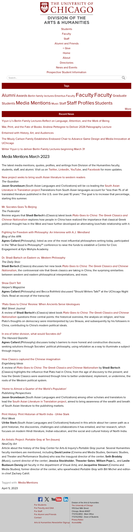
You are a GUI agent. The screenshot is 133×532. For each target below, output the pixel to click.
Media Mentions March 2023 (25, 156)
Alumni (9, 95)
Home (66, 53)
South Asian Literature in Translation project (39, 401)
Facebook (94, 169)
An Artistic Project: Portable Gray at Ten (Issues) (31, 440)
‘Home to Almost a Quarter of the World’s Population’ (34, 389)
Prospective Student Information (66, 72)
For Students (40, 504)
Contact (38, 517)
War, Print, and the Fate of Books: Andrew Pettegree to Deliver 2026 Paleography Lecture (57, 127)
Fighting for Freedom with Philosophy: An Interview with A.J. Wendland (46, 232)
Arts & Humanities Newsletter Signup (52, 522)
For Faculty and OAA (44, 508)
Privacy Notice (77, 519)
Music (55, 104)
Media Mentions (33, 102)
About (66, 58)
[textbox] (66, 78)
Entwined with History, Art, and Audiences (28, 133)
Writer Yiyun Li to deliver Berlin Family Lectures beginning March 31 (43, 149)
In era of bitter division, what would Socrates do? (31, 334)
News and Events (66, 67)
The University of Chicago (82, 505)
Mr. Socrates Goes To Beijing (19, 207)
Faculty (66, 34)
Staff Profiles (80, 102)
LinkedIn (63, 169)
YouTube (75, 169)
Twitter (53, 169)
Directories (66, 63)
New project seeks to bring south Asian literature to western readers (43, 177)
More (128, 109)
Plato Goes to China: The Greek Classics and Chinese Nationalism (57, 368)
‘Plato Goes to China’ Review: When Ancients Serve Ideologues (41, 304)
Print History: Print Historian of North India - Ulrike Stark (35, 414)
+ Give (66, 48)
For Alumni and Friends (45, 514)
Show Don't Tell (11, 283)
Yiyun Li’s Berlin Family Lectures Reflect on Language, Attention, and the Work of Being (55, 121)
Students (66, 29)
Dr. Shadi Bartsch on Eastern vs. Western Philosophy (33, 258)
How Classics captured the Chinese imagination (31, 359)
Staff (66, 39)
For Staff (38, 511)
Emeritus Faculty (65, 96)
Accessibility (76, 522)
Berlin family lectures (41, 96)
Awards (21, 95)
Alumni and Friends (67, 43)
